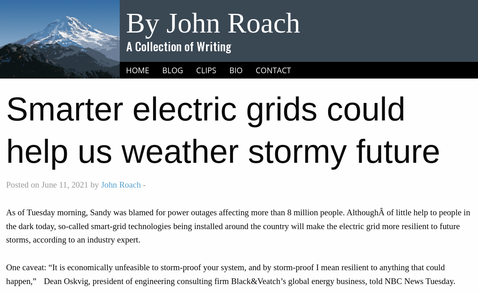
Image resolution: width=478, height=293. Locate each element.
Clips (206, 70)
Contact (273, 70)
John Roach (121, 184)
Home (137, 70)
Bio (236, 70)
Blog (172, 70)
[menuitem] (138, 70)
